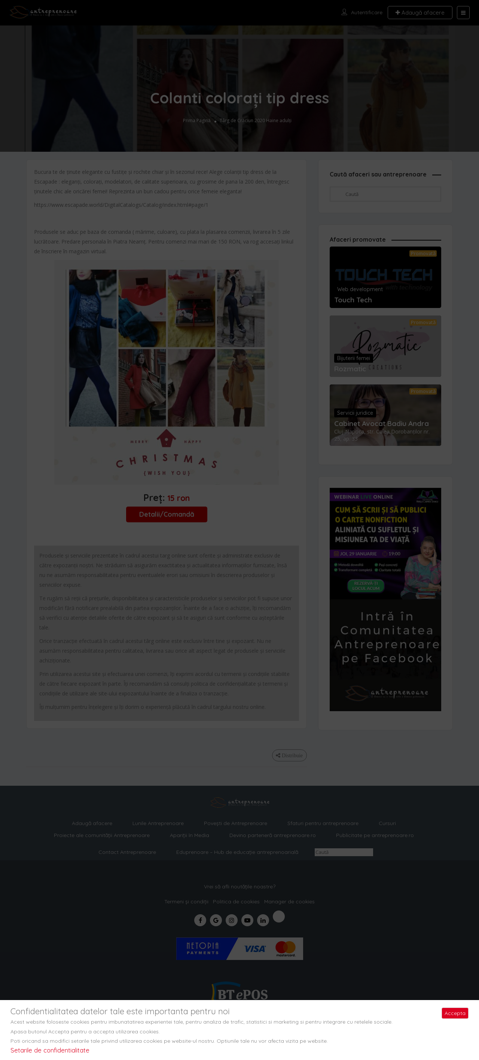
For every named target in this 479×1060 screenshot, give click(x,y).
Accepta (455, 1013)
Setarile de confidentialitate (49, 1050)
